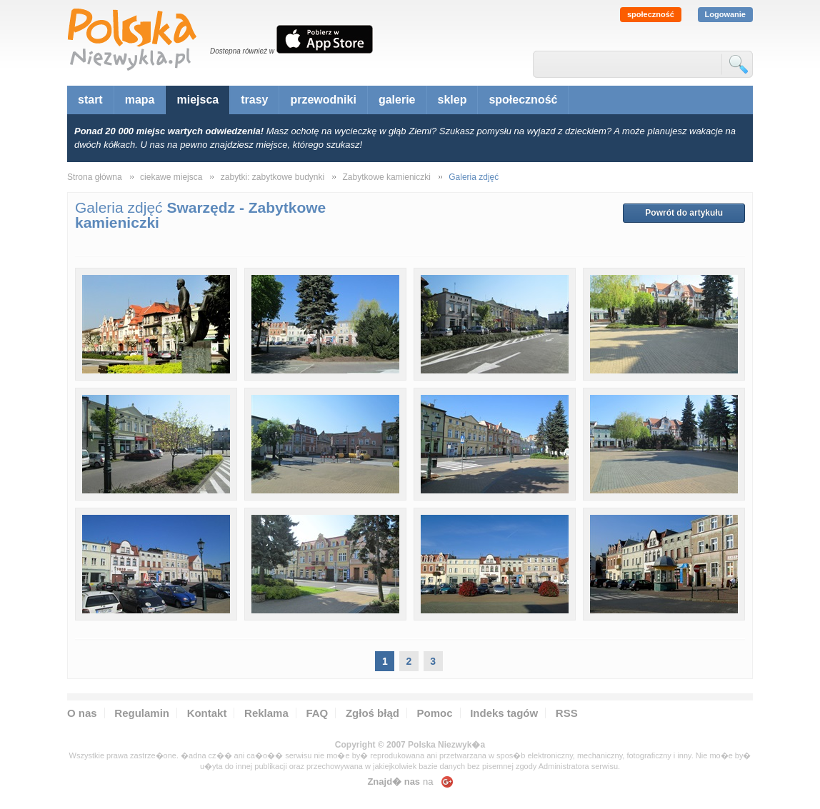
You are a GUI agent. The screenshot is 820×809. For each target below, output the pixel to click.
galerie (397, 100)
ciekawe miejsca (171, 177)
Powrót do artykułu (684, 213)
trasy (254, 100)
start (90, 100)
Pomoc (435, 713)
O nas (82, 713)
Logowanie (725, 14)
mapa (140, 100)
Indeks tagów (504, 713)
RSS (567, 713)
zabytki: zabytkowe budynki (272, 177)
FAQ (317, 713)
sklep (452, 100)
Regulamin (141, 713)
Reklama (266, 713)
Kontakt (207, 713)
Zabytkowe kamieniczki (387, 177)
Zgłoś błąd (372, 713)
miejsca (197, 100)
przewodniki (323, 100)
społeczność (650, 14)
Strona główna (94, 177)
